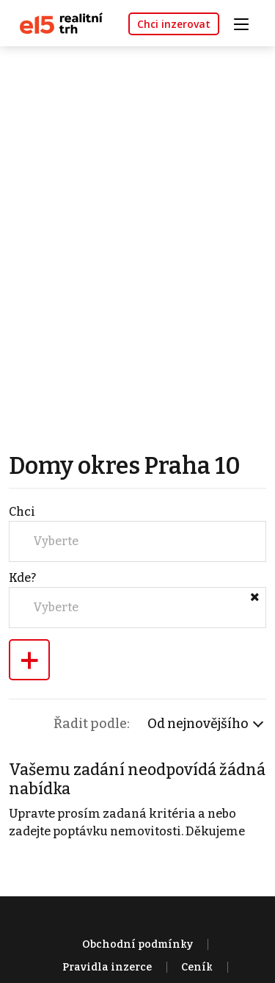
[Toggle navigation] (246, 22)
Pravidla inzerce (107, 967)
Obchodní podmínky (137, 944)
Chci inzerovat (173, 24)
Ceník (197, 967)
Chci (22, 512)
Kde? (22, 578)
